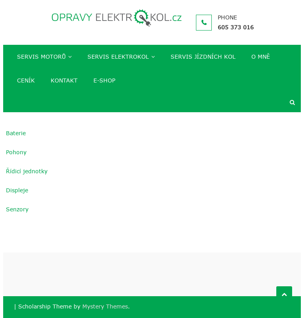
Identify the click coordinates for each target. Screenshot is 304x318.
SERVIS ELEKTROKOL (118, 56)
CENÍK (26, 80)
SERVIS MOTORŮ (41, 56)
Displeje (17, 190)
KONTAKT (64, 80)
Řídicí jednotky (27, 171)
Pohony (16, 152)
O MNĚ (260, 56)
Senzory (17, 209)
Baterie (16, 133)
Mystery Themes (105, 306)
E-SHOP (104, 80)
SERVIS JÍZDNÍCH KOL (203, 56)
